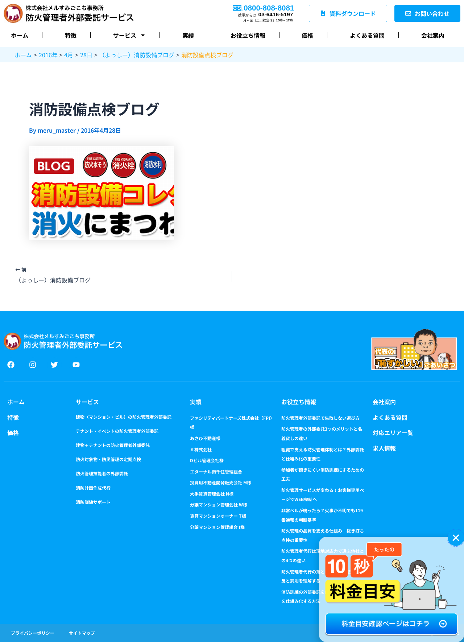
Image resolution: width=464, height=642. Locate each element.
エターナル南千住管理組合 (216, 471)
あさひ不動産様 (205, 438)
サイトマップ (82, 633)
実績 (188, 35)
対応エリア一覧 (393, 432)
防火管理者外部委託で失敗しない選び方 (320, 418)
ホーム (19, 35)
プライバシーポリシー (32, 633)
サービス (129, 35)
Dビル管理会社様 (207, 460)
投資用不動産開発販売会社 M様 (220, 482)
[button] (456, 538)
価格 (307, 35)
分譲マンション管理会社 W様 (218, 504)
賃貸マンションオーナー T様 (218, 516)
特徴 (70, 35)
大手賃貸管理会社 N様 (211, 493)
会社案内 (432, 35)
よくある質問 (367, 35)
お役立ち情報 (248, 35)
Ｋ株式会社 (201, 449)
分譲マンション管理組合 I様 (217, 527)
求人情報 (384, 448)
